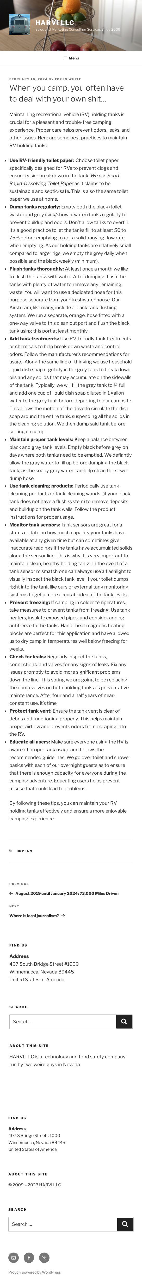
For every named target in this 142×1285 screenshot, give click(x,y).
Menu (71, 58)
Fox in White (68, 79)
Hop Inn (25, 851)
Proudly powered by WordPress (34, 1272)
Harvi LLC (55, 22)
